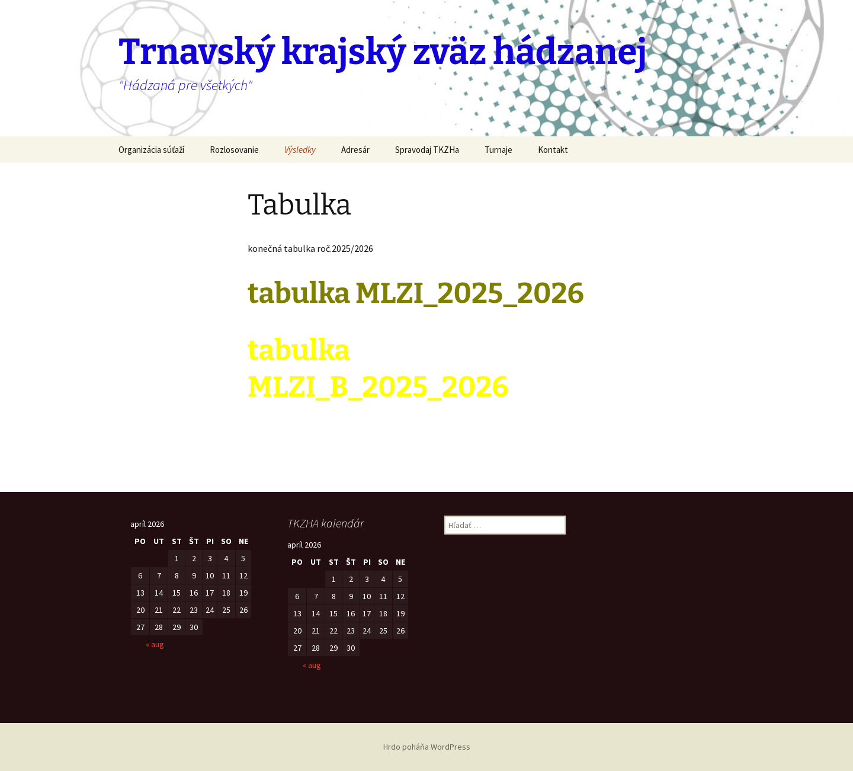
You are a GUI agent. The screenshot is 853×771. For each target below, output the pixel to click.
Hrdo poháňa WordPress (426, 746)
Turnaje (498, 149)
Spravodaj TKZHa (427, 149)
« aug (155, 644)
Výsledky (300, 149)
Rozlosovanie (234, 149)
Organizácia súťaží (151, 149)
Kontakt (553, 149)
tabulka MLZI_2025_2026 (416, 293)
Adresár (355, 149)
